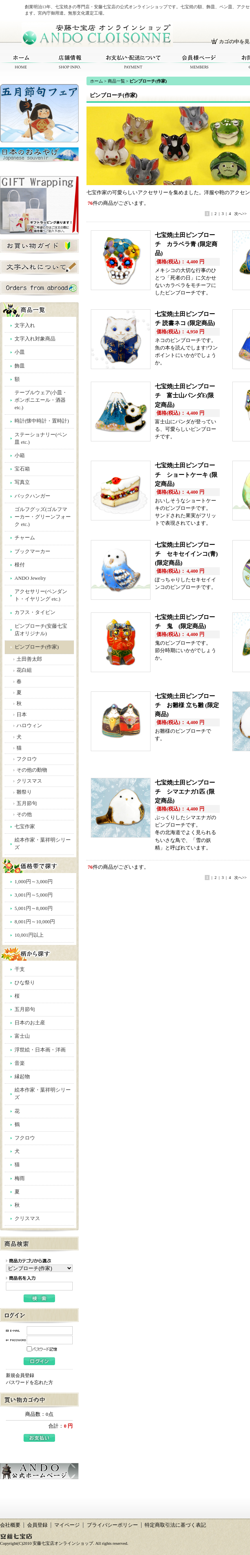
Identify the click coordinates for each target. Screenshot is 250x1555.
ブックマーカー (32, 551)
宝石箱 (22, 469)
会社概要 (10, 1525)
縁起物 (22, 1076)
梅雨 (20, 1178)
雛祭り (24, 792)
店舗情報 (70, 62)
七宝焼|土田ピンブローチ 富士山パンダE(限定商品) (185, 395)
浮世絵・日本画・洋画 (40, 1050)
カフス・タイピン (35, 612)
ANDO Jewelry (30, 578)
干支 (20, 969)
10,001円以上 (29, 935)
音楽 (20, 1063)
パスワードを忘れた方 (29, 1382)
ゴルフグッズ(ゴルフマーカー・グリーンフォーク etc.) (43, 517)
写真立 (22, 482)
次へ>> (240, 213)
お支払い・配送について (133, 62)
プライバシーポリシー (112, 1525)
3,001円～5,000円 (34, 895)
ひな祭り (25, 982)
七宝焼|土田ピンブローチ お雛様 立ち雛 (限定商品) (187, 705)
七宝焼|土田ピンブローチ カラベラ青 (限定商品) (186, 244)
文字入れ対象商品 (35, 339)
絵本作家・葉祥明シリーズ (43, 843)
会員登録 (37, 1525)
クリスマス (29, 781)
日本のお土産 (30, 1023)
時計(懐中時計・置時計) (42, 421)
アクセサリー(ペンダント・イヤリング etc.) (41, 595)
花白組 (24, 670)
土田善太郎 (29, 659)
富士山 (22, 1036)
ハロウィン (29, 725)
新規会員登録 (20, 1375)
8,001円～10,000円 (35, 922)
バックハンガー (32, 496)
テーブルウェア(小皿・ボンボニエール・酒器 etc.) (41, 400)
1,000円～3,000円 (34, 881)
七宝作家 (25, 826)
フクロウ (27, 759)
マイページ (67, 1525)
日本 (22, 714)
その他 (24, 814)
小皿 (20, 352)
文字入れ (25, 325)
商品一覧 (116, 81)
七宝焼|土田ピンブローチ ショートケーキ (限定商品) (186, 474)
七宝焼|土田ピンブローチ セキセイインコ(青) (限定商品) (186, 553)
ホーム (21, 62)
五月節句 (27, 803)
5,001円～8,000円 (34, 908)
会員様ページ (199, 62)
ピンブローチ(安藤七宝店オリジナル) (41, 629)
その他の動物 (32, 770)
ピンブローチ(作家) (37, 647)
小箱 (20, 455)
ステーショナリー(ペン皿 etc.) (41, 438)
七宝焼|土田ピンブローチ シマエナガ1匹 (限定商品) (185, 791)
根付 (20, 565)
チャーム (25, 537)
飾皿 (20, 366)
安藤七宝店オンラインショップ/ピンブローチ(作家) (97, 34)
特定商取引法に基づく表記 (175, 1525)
